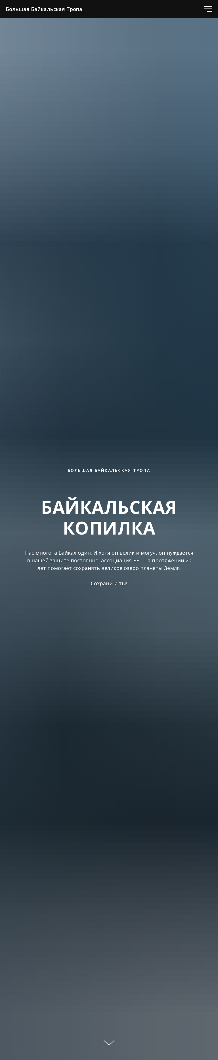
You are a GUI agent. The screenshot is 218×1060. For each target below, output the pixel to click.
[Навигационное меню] (208, 9)
